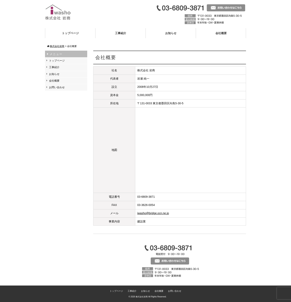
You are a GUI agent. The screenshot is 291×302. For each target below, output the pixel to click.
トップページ (70, 33)
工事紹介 (120, 33)
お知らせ (170, 33)
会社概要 (221, 33)
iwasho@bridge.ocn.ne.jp (153, 213)
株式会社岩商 (142, 297)
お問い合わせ (57, 87)
